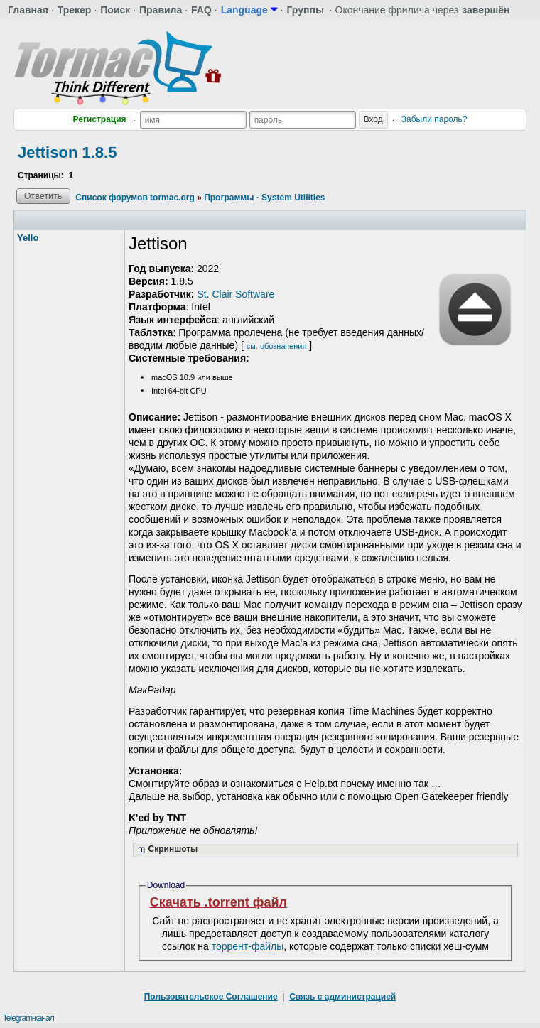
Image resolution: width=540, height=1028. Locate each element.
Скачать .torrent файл (218, 902)
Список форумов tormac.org (134, 197)
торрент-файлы (248, 946)
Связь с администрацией (342, 997)
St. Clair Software (235, 294)
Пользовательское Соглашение (211, 997)
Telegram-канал (28, 1018)
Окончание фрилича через (423, 10)
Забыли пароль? (434, 119)
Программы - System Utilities (264, 197)
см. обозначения (277, 346)
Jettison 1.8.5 (67, 152)
